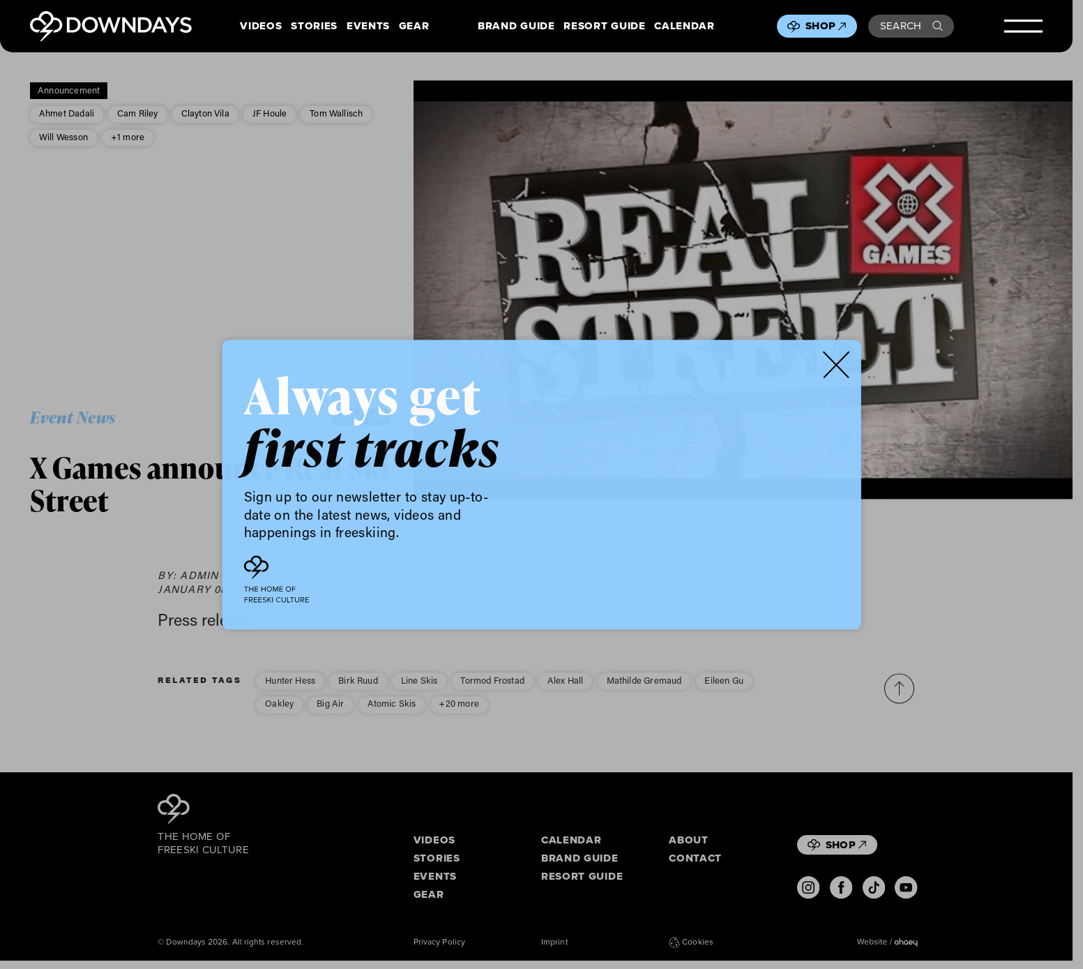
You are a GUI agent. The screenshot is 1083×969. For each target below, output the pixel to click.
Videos (261, 26)
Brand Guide (516, 26)
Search (911, 25)
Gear (414, 26)
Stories (314, 26)
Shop (825, 25)
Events (368, 26)
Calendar (684, 26)
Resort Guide (604, 26)
